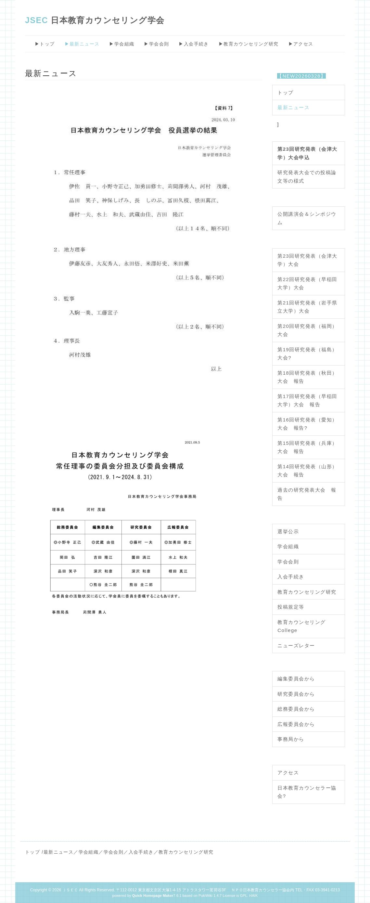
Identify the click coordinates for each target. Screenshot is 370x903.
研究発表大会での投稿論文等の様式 (307, 177)
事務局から (290, 739)
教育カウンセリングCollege (301, 626)
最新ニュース (293, 107)
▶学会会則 (156, 43)
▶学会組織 (121, 43)
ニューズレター (296, 645)
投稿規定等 (290, 607)
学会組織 (288, 546)
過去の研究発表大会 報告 (307, 494)
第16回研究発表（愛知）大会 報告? (307, 424)
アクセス (288, 772)
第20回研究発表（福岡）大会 (307, 330)
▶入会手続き (194, 43)
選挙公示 (288, 531)
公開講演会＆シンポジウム (307, 218)
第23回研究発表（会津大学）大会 (307, 260)
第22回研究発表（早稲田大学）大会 (307, 283)
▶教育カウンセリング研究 (249, 43)
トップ (285, 92)
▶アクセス (300, 43)
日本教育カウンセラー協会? (307, 792)
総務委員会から (296, 709)
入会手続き (290, 576)
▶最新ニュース (82, 43)
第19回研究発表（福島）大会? (307, 354)
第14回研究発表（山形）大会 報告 (307, 471)
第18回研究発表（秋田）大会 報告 (307, 377)
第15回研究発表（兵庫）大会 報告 (307, 447)
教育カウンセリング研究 (307, 592)
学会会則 (288, 561)
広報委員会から (296, 724)
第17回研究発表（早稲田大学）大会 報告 (307, 400)
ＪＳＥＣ (70, 890)
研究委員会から (296, 694)
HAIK (253, 895)
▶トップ (45, 43)
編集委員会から (296, 678)
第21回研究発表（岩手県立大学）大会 (307, 307)
